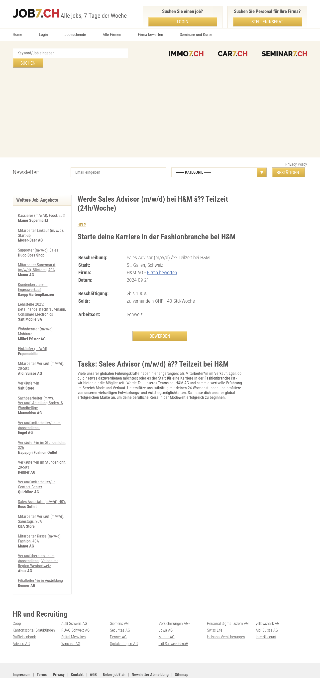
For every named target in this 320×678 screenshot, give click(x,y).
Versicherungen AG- (174, 606)
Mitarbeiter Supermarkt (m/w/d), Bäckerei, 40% (36, 257)
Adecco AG (21, 626)
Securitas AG (120, 613)
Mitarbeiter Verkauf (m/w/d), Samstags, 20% (41, 503)
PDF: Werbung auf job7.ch (161, 668)
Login (43, 34)
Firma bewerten (150, 34)
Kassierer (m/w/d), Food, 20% (41, 205)
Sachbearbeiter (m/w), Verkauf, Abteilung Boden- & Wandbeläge (40, 390)
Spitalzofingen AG (124, 626)
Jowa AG (166, 613)
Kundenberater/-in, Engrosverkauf (33, 276)
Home (17, 34)
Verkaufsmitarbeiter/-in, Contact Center (37, 469)
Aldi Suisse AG (267, 613)
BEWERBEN (160, 326)
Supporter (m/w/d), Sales (38, 239)
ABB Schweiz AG (74, 606)
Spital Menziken (73, 620)
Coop (17, 606)
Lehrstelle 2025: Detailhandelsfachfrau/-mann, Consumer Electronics (42, 298)
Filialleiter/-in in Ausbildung (40, 564)
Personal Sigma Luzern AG (228, 606)
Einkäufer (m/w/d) (32, 336)
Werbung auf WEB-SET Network (113, 668)
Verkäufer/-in (28, 370)
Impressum (21, 657)
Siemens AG (119, 606)
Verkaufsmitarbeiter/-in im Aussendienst (39, 411)
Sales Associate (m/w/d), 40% (42, 486)
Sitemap (181, 657)
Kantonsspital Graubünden (34, 613)
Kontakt (77, 657)
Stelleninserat (267, 21)
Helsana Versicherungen (226, 620)
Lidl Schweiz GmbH (173, 626)
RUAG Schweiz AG (75, 613)
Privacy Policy (296, 154)
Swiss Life (214, 613)
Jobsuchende (75, 34)
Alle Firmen (112, 34)
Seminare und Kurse (196, 34)
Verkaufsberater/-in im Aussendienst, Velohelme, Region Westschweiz (38, 545)
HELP (82, 215)
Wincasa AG (70, 626)
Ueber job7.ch (114, 657)
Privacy (59, 657)
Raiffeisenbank (24, 620)
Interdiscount (266, 620)
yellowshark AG (268, 606)
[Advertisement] (160, 103)
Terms (42, 657)
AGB (93, 657)
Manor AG (167, 620)
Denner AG (118, 620)
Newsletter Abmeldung (150, 657)
